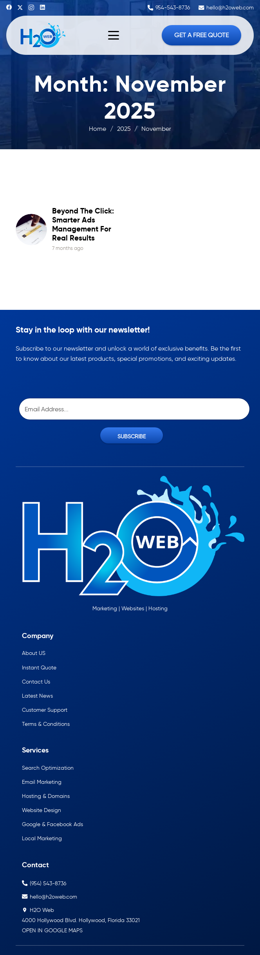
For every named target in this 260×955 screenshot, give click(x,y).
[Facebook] (9, 7)
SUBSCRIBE (131, 436)
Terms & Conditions (46, 723)
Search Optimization (48, 767)
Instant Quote (39, 667)
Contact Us (36, 681)
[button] (113, 35)
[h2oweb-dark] (42, 35)
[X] (20, 8)
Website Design (41, 810)
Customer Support (44, 709)
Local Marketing (42, 838)
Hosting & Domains (46, 795)
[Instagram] (31, 8)
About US (33, 653)
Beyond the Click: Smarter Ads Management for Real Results (83, 224)
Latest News (37, 695)
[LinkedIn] (42, 7)
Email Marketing (41, 781)
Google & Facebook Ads (52, 824)
